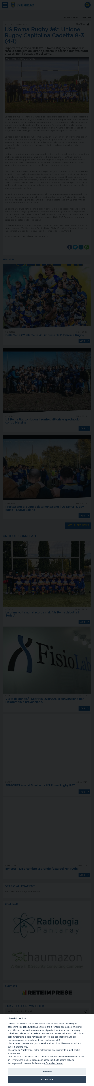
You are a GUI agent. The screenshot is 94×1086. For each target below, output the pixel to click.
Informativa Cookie (53, 1063)
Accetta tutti (47, 1079)
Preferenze (47, 1072)
